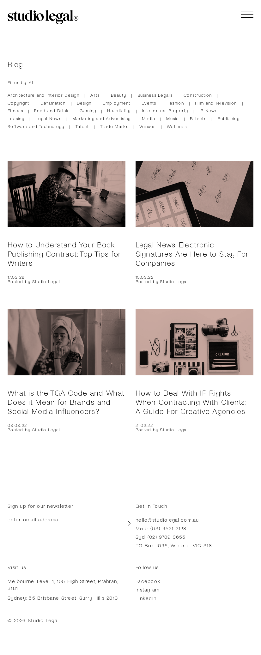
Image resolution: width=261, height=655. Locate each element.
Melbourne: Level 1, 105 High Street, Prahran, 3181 (63, 584)
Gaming (88, 110)
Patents (198, 118)
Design (84, 103)
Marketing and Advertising (101, 118)
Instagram (148, 589)
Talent (82, 126)
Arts (95, 95)
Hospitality (118, 110)
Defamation (53, 103)
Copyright (18, 103)
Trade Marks (114, 126)
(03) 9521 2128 (168, 528)
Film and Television (216, 103)
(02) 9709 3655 (167, 537)
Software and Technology (36, 126)
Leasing (16, 118)
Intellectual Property (165, 110)
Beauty (118, 95)
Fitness (15, 110)
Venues (147, 126)
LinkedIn (146, 598)
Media (148, 118)
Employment (116, 103)
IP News (208, 110)
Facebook (148, 581)
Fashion (175, 103)
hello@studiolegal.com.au (167, 520)
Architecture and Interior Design (43, 95)
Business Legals (155, 95)
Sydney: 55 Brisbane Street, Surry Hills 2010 (63, 598)
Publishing (228, 118)
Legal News (48, 118)
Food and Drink (51, 110)
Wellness (177, 126)
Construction (198, 95)
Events (149, 103)
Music (172, 118)
